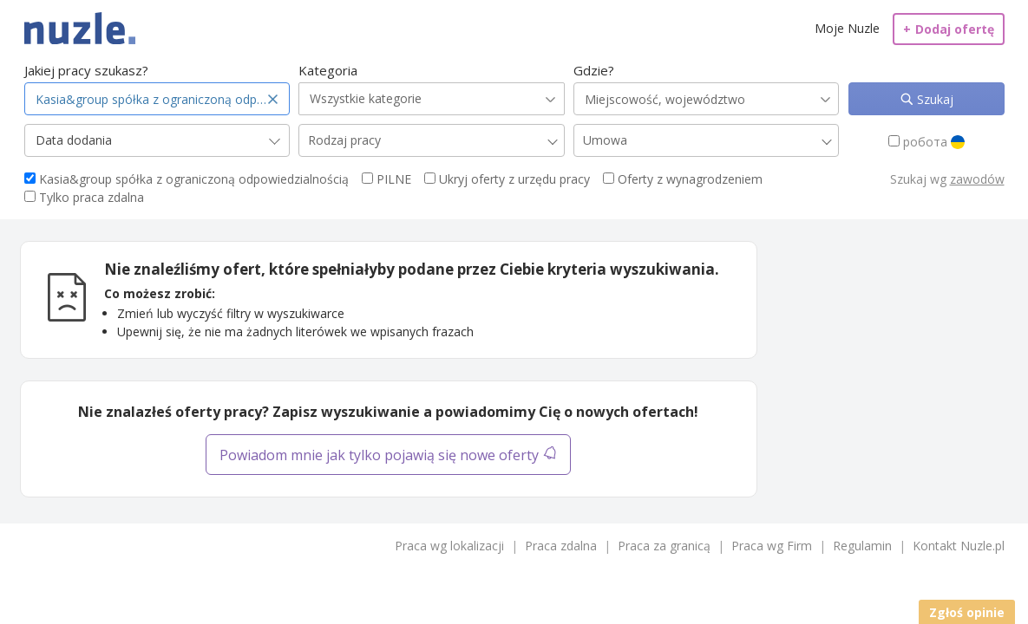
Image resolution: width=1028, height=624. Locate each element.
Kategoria (327, 70)
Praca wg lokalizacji (449, 545)
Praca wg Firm (771, 545)
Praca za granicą (664, 545)
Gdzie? (593, 70)
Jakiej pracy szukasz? (86, 70)
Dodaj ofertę (948, 29)
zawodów (977, 179)
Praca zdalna (561, 545)
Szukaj (933, 99)
